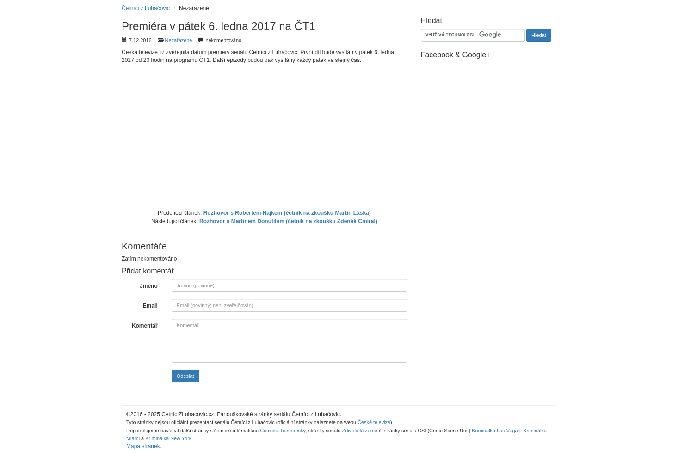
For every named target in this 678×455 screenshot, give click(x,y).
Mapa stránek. (143, 446)
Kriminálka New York (168, 438)
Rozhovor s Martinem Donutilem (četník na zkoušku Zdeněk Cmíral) (288, 221)
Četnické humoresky (282, 430)
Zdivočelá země (359, 430)
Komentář (145, 325)
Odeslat (185, 376)
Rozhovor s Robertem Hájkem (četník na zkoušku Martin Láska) (287, 213)
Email (150, 306)
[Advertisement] (264, 135)
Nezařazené (178, 40)
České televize (373, 422)
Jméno (149, 286)
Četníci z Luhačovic (146, 8)
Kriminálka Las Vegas (496, 430)
